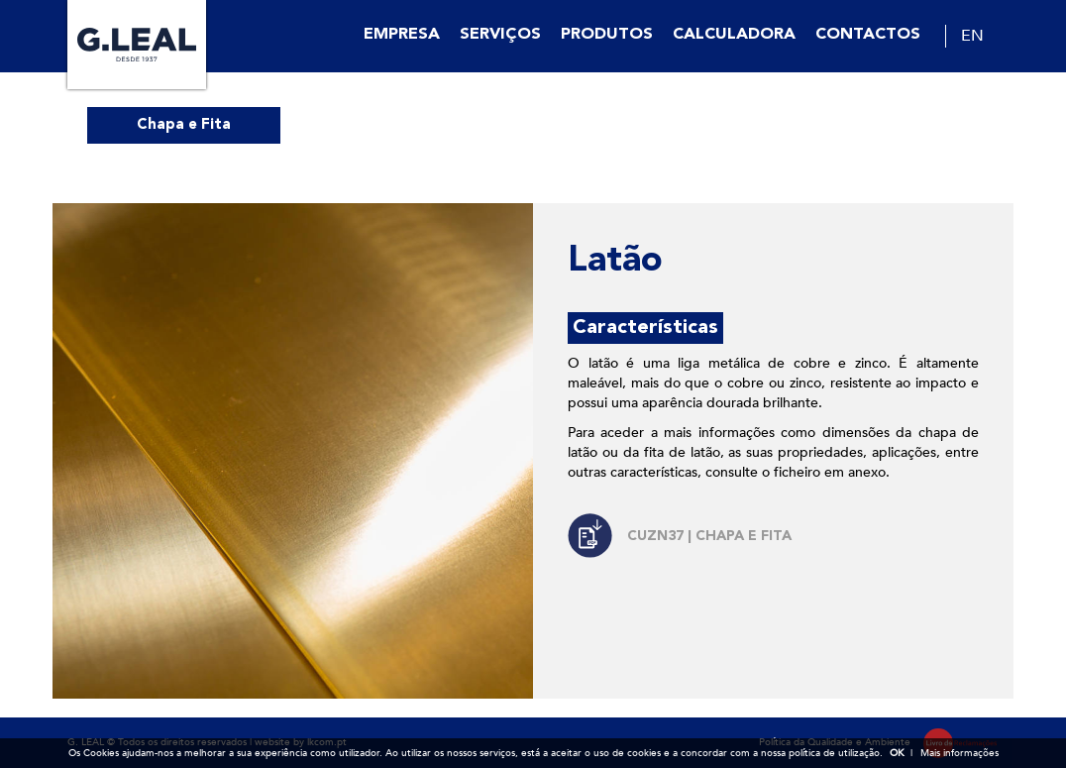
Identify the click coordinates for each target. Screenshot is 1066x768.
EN (972, 36)
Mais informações (959, 753)
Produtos (607, 35)
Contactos (867, 35)
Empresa (402, 35)
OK (897, 753)
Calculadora (734, 35)
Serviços (500, 35)
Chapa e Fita (184, 125)
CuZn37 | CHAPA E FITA (709, 536)
